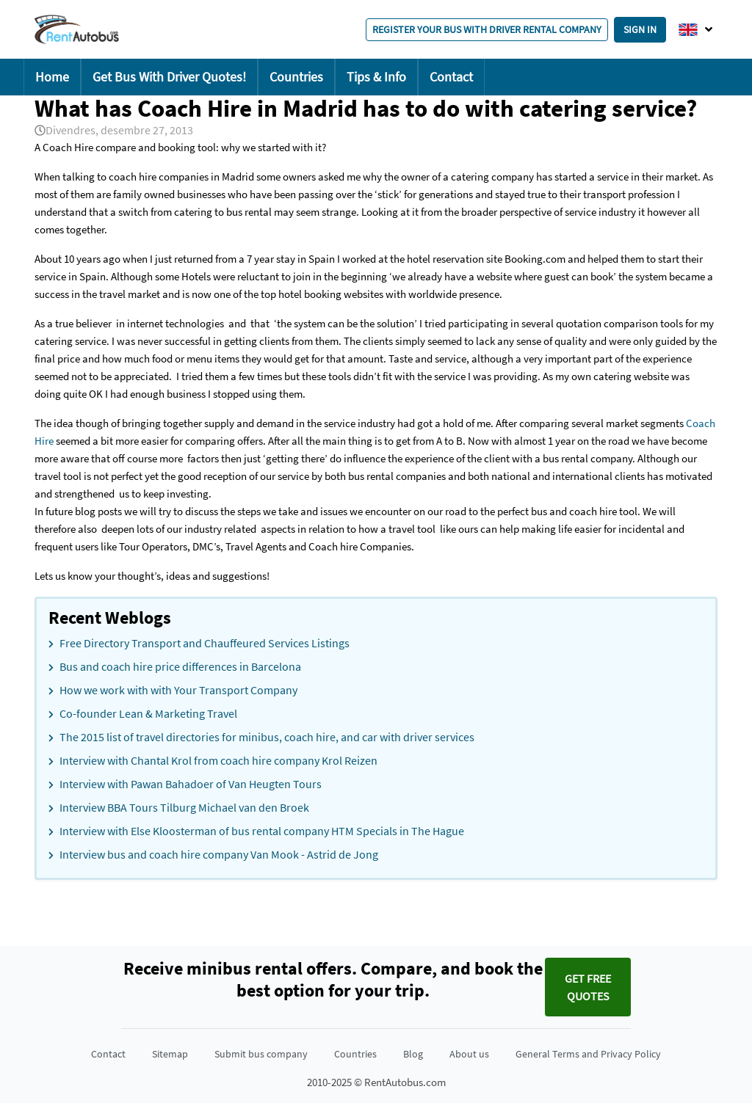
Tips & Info (376, 76)
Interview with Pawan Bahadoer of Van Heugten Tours (190, 783)
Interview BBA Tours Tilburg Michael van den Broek (184, 807)
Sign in (640, 29)
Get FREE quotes (588, 987)
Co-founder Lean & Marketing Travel (148, 713)
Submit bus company (261, 1053)
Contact (451, 76)
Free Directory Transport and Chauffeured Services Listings (204, 643)
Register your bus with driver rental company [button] (486, 29)
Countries (296, 76)
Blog (413, 1053)
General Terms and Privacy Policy (588, 1053)
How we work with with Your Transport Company (178, 689)
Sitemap (170, 1053)
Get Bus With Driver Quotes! (169, 76)
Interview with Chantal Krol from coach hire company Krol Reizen (218, 760)
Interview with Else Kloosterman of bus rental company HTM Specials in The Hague (261, 830)
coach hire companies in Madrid (182, 176)
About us (469, 1053)
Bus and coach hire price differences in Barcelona (180, 666)
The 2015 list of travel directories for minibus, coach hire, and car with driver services (266, 736)
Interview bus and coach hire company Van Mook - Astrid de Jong (218, 854)
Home (52, 76)
